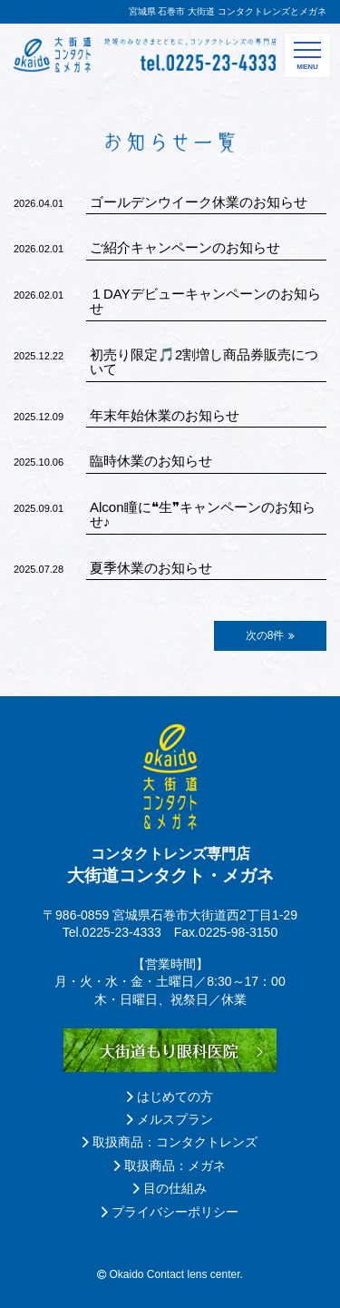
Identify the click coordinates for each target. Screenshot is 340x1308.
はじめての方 (170, 1096)
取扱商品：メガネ (170, 1165)
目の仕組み (170, 1188)
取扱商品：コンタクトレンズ (170, 1142)
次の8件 (271, 635)
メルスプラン (170, 1119)
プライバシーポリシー (170, 1212)
